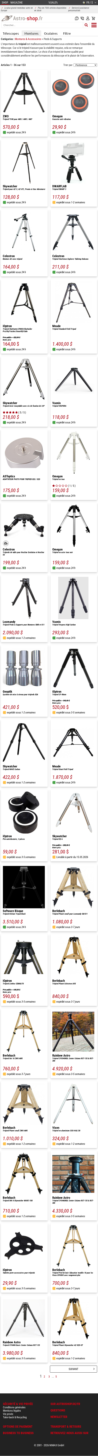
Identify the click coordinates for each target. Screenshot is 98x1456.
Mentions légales (12, 1410)
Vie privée (8, 1414)
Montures (31, 33)
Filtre (67, 33)
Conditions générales (14, 1407)
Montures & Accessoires (28, 39)
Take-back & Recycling (15, 1417)
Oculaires (51, 33)
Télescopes (11, 33)
